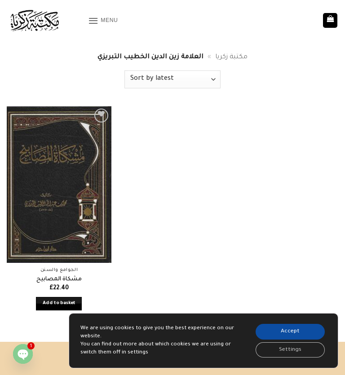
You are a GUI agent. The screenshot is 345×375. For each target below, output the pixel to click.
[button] (103, 20)
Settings (289, 349)
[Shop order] (172, 79)
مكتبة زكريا (231, 57)
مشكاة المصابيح (59, 279)
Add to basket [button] (59, 303)
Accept (289, 330)
